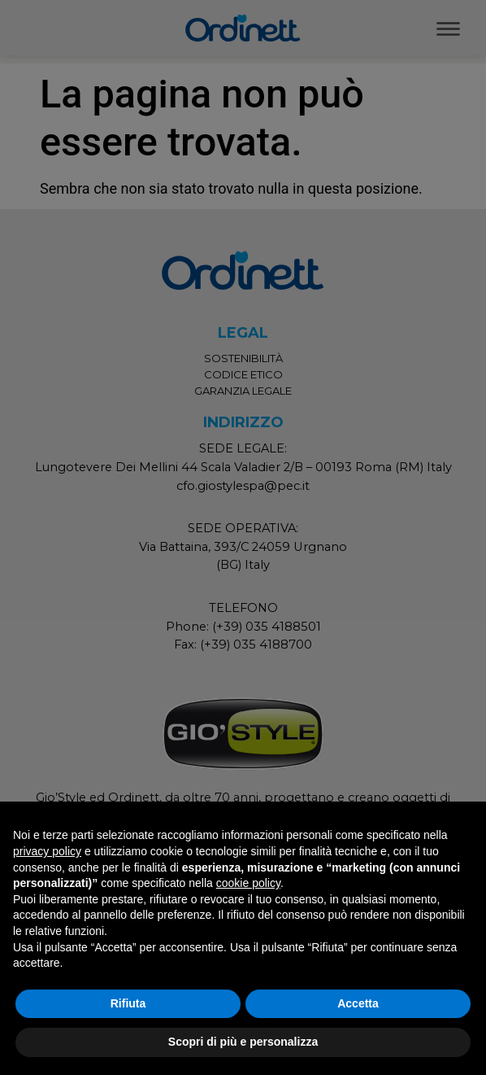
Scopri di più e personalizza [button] (243, 1041)
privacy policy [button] (47, 851)
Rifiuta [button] (128, 1003)
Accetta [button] (358, 1003)
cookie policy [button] (248, 882)
